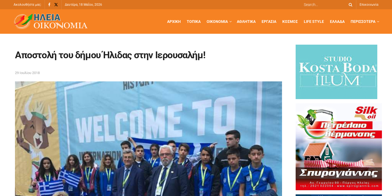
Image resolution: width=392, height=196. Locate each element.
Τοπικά (194, 21)
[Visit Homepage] (51, 22)
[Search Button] (349, 4)
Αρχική (174, 21)
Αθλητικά (246, 21)
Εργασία (269, 21)
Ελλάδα (337, 21)
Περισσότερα (363, 21)
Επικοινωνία (369, 5)
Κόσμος (290, 21)
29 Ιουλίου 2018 (27, 73)
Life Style (314, 21)
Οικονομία (217, 21)
